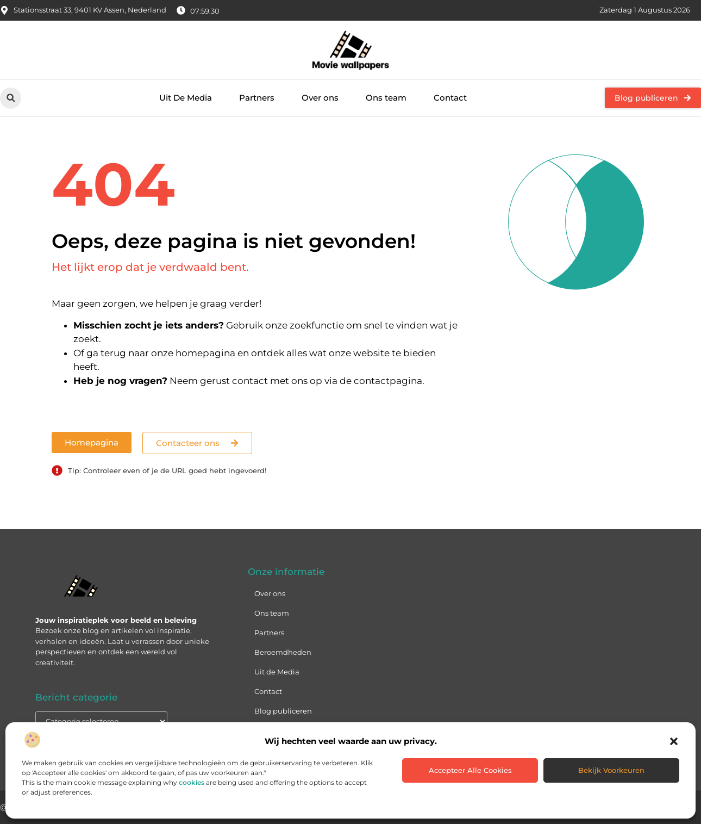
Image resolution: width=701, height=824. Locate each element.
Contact (450, 97)
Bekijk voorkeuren (611, 770)
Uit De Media (185, 97)
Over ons (320, 97)
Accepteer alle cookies (470, 770)
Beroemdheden (282, 652)
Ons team (386, 97)
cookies (191, 782)
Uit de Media (276, 671)
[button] (673, 741)
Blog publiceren (283, 711)
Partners (256, 97)
